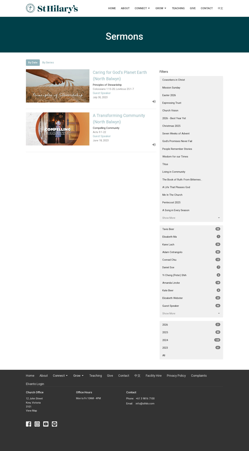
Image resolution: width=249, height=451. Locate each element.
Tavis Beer (191, 229)
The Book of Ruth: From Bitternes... (182, 179)
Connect (142, 8)
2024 (191, 340)
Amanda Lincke (191, 282)
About (125, 8)
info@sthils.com (145, 403)
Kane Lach (191, 244)
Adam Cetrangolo (191, 252)
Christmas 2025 (171, 125)
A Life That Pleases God (176, 187)
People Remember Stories (177, 149)
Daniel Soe (191, 267)
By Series (48, 62)
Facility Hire (154, 375)
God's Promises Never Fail (177, 141)
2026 (191, 324)
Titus (165, 164)
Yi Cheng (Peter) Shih (191, 275)
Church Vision (170, 110)
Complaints (199, 375)
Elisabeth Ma (191, 236)
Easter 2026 (169, 95)
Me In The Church (172, 194)
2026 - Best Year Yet (174, 118)
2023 (191, 347)
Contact (207, 8)
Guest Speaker (191, 305)
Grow (161, 8)
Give (193, 8)
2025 (191, 332)
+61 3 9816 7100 (145, 398)
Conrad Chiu (191, 259)
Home (112, 8)
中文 (220, 8)
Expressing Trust (171, 102)
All (163, 355)
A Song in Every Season (175, 210)
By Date (33, 62)
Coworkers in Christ (173, 79)
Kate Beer (191, 290)
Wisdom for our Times (175, 156)
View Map (31, 410)
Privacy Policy (176, 375)
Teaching (178, 8)
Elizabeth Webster (191, 298)
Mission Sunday (171, 87)
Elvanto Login (35, 384)
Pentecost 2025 (171, 202)
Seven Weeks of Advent (176, 133)
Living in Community (173, 171)
